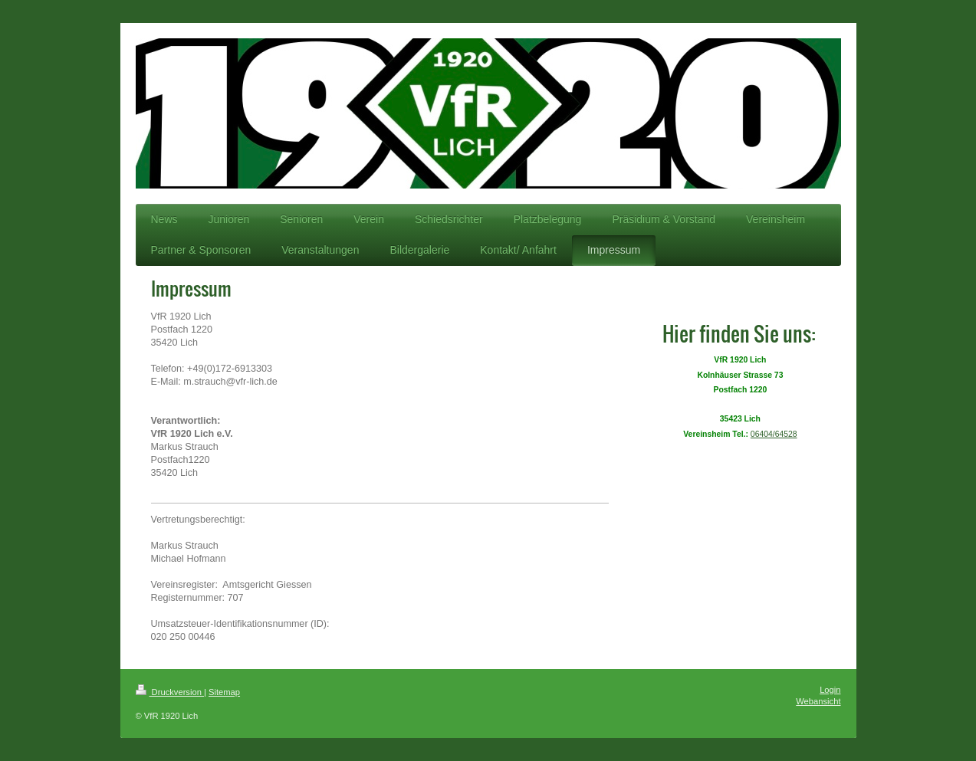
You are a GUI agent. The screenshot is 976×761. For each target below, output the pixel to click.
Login (830, 689)
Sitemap (224, 692)
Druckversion (170, 692)
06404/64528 (774, 434)
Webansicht (818, 701)
